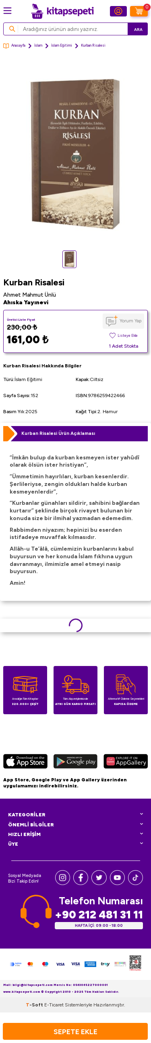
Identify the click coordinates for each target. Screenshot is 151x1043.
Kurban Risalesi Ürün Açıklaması (58, 433)
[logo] (62, 11)
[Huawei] (125, 762)
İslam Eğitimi (61, 45)
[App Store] (25, 762)
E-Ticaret (54, 1005)
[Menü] (7, 10)
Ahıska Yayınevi (25, 302)
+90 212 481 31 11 (99, 914)
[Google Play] (75, 762)
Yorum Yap (130, 321)
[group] (75, 153)
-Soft (35, 1005)
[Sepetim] (139, 11)
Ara (138, 29)
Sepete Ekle (75, 1031)
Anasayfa (14, 46)
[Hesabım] (118, 11)
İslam (38, 45)
